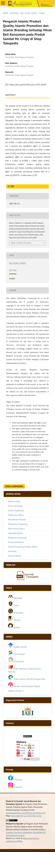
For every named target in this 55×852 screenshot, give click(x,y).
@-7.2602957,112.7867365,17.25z (26, 815)
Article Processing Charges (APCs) (22, 546)
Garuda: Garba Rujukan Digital (24, 686)
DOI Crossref (19, 654)
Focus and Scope (15, 506)
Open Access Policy (16, 528)
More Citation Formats (21, 243)
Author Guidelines (16, 510)
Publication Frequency (17, 524)
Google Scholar (17, 647)
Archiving (12, 551)
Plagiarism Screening (17, 537)
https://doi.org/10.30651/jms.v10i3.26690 (28, 84)
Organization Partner (15, 700)
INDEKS (9, 636)
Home (5, 13)
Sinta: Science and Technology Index (26, 679)
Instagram (15, 787)
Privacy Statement (16, 542)
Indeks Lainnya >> (16, 690)
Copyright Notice (15, 533)
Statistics (10, 723)
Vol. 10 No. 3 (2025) (28, 13)
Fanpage (9, 769)
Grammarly (15, 612)
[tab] (27, 565)
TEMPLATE (10, 565)
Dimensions (19, 661)
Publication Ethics (16, 515)
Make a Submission (14, 486)
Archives (14, 13)
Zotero (13, 605)
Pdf (12, 186)
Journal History (14, 555)
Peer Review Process (17, 519)
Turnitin (14, 620)
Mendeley (15, 598)
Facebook (15, 779)
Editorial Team (14, 501)
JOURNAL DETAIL (13, 494)
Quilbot (14, 627)
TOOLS (9, 588)
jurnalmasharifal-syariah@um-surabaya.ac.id (25, 813)
